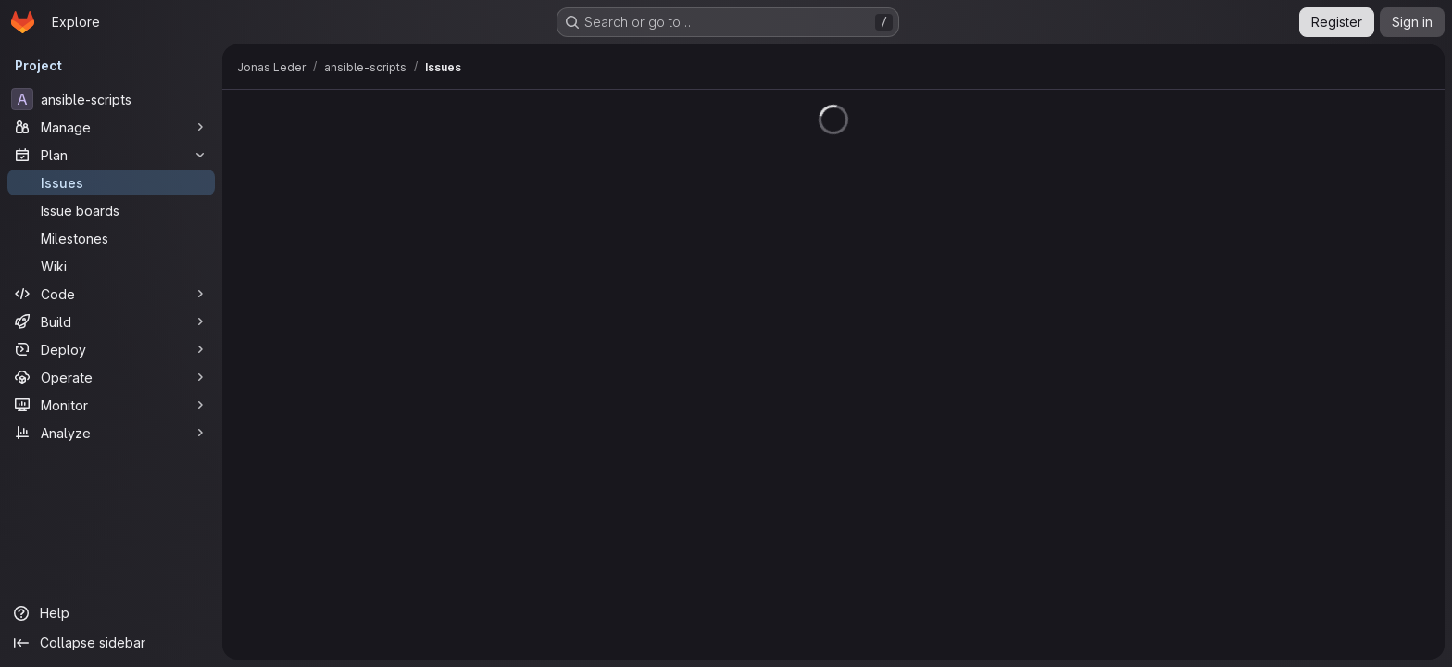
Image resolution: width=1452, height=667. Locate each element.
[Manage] (111, 127)
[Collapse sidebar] (111, 643)
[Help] (111, 613)
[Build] (111, 321)
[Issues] (111, 182)
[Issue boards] (111, 210)
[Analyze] (111, 433)
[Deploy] (111, 349)
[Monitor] (111, 405)
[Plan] (111, 155)
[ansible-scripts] (111, 99)
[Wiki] (111, 266)
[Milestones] (111, 238)
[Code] (111, 294)
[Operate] (111, 377)
